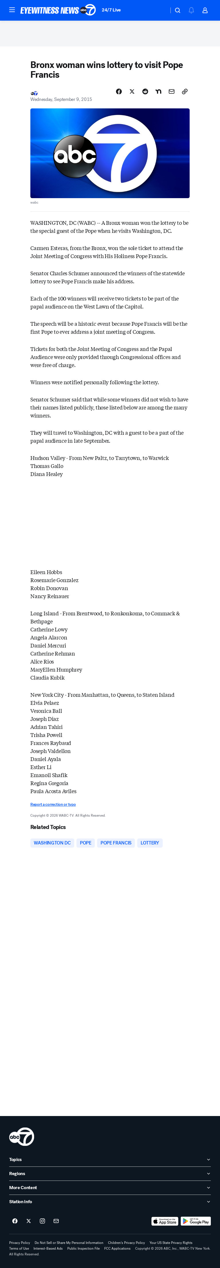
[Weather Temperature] (160, 10)
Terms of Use (19, 1248)
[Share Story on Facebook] (119, 91)
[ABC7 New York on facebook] (15, 1221)
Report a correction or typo (53, 804)
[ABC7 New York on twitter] (28, 1221)
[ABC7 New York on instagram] (42, 1221)
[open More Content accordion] (110, 1187)
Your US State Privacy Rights (171, 1242)
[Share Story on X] (132, 91)
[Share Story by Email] (171, 91)
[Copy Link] (185, 91)
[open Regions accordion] (110, 1173)
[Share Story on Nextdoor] (158, 91)
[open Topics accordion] (110, 1159)
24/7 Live (111, 10)
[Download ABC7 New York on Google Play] (196, 1221)
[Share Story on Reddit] (145, 91)
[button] (12, 9)
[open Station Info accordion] (110, 1201)
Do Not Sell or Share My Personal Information (69, 1242)
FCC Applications (117, 1248)
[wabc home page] (21, 1136)
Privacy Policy (19, 1242)
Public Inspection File (83, 1248)
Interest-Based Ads (48, 1248)
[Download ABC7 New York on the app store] (165, 1221)
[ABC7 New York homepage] (58, 10)
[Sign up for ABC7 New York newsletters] (56, 1221)
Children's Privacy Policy (126, 1242)
